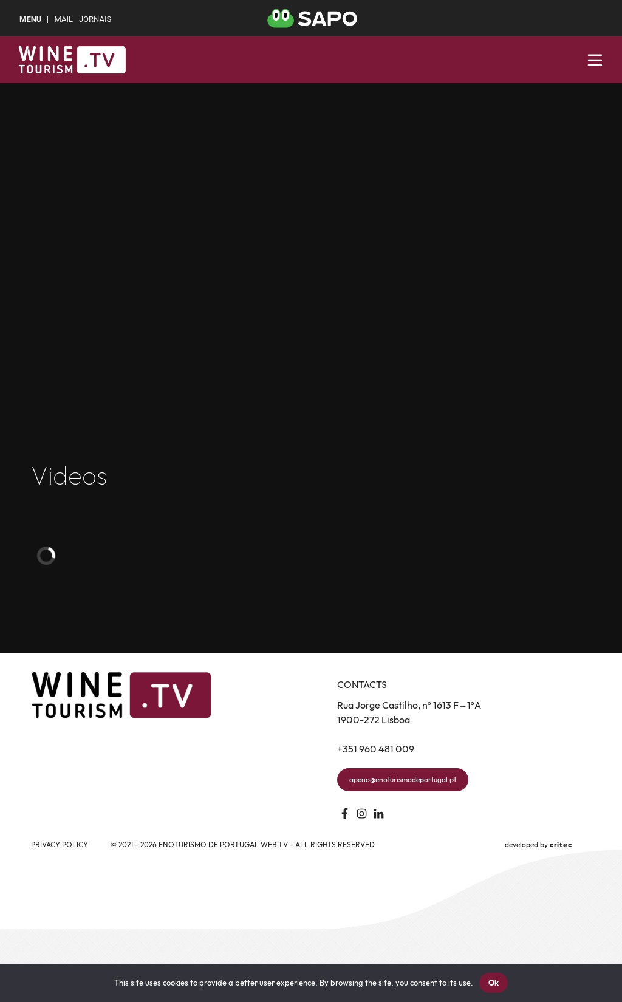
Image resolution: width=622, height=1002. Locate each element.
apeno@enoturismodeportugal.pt (402, 779)
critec (561, 844)
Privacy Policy (59, 844)
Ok (493, 982)
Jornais (95, 19)
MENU (30, 19)
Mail (63, 19)
